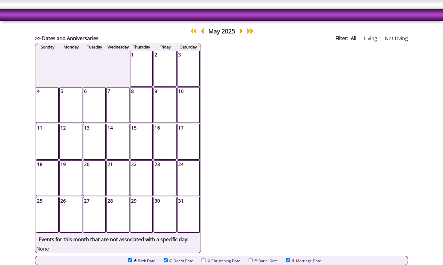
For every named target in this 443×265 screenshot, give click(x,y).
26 (63, 201)
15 (134, 128)
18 (39, 164)
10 (181, 91)
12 (63, 128)
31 (181, 201)
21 (110, 164)
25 (39, 201)
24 (181, 164)
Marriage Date (303, 260)
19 (63, 164)
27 (87, 201)
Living (370, 38)
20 (87, 164)
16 (157, 128)
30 (157, 201)
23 (157, 164)
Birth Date (141, 260)
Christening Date (221, 260)
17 (181, 128)
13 (87, 128)
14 (110, 128)
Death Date (178, 260)
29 (134, 201)
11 (39, 128)
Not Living (396, 38)
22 (134, 164)
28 (110, 201)
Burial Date (263, 260)
